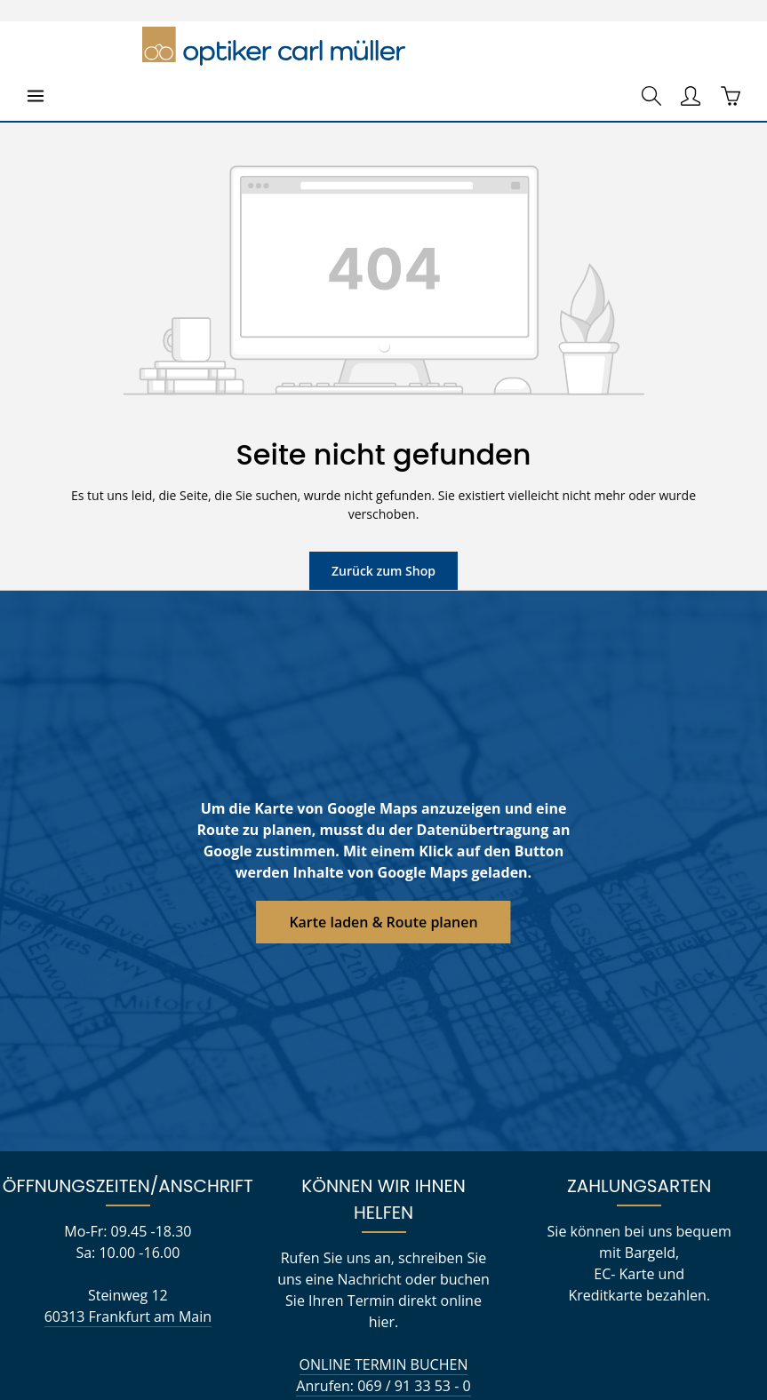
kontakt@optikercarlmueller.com (384, 1316)
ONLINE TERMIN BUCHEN (383, 1274)
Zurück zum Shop (383, 502)
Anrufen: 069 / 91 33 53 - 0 (383, 1295)
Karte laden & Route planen (383, 853)
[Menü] (35, 46)
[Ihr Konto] (690, 46)
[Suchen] (651, 46)
